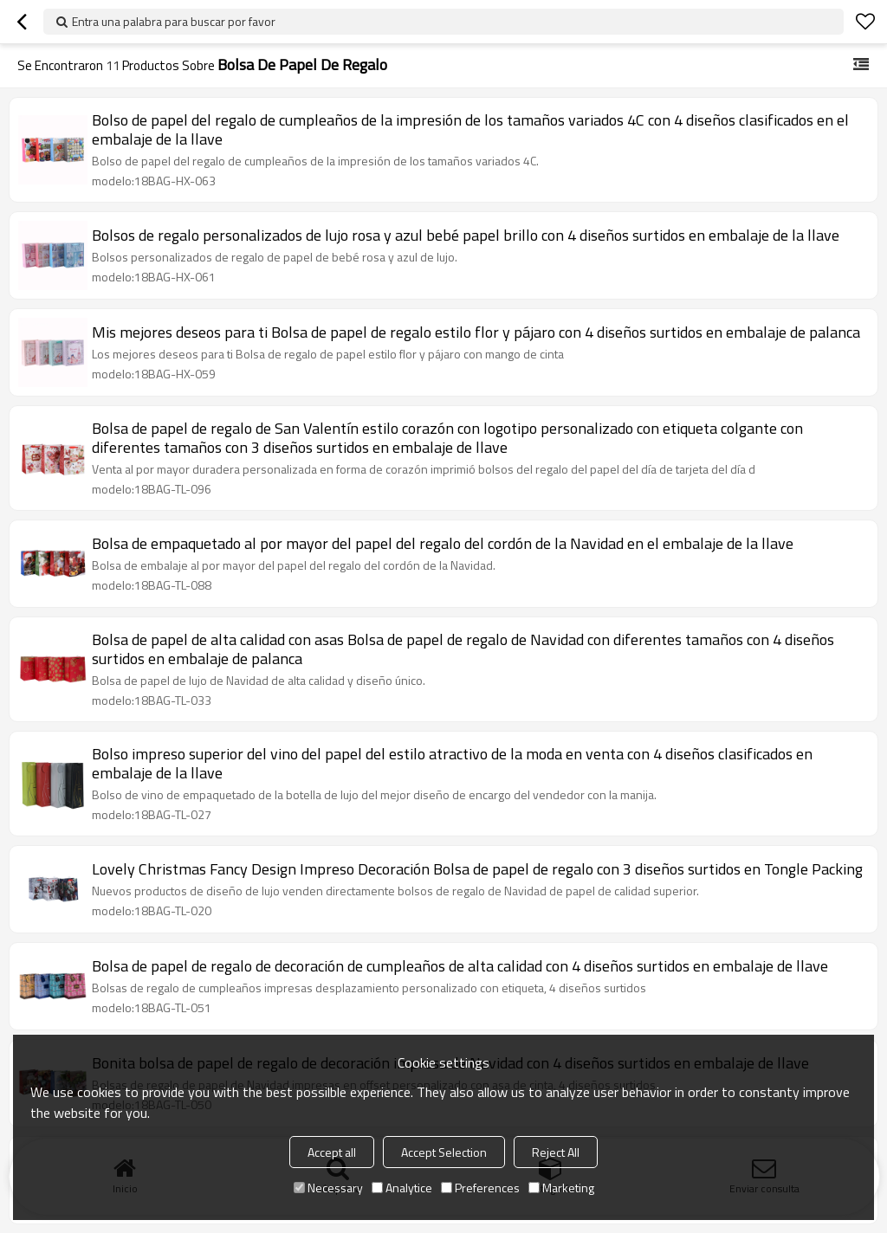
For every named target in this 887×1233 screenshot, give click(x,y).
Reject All (555, 1152)
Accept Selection (444, 1152)
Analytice (402, 1187)
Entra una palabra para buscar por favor (173, 21)
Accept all (332, 1152)
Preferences (480, 1187)
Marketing (561, 1187)
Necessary (328, 1187)
